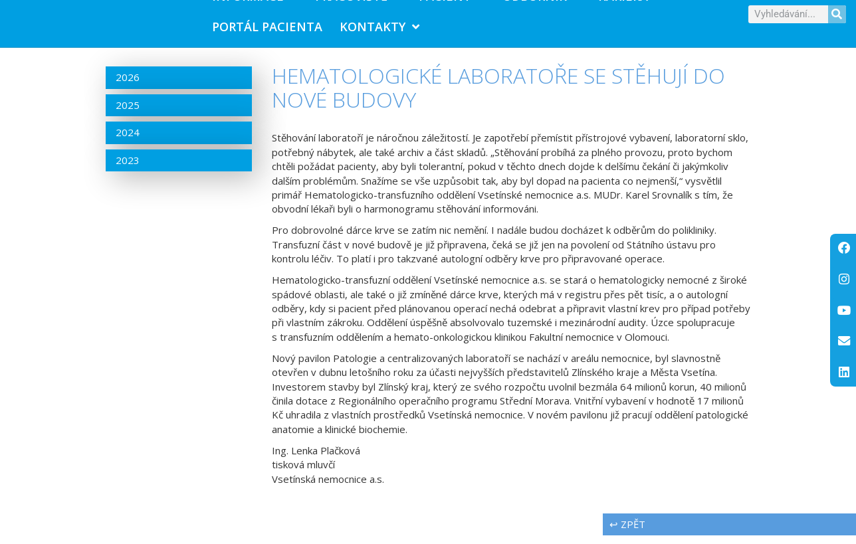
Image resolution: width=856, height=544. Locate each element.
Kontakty (379, 31)
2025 (128, 113)
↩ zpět (627, 532)
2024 (128, 141)
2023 (128, 168)
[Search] (837, 18)
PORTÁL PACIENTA (267, 31)
